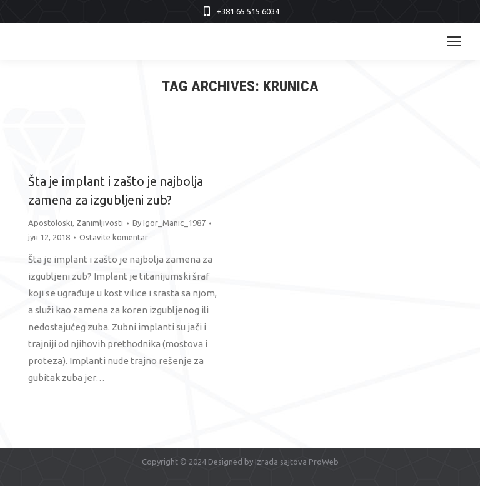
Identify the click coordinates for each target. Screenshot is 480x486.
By (169, 222)
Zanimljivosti (99, 222)
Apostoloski (50, 222)
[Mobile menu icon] (454, 41)
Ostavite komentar (113, 237)
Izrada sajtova (281, 461)
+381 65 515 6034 (247, 11)
